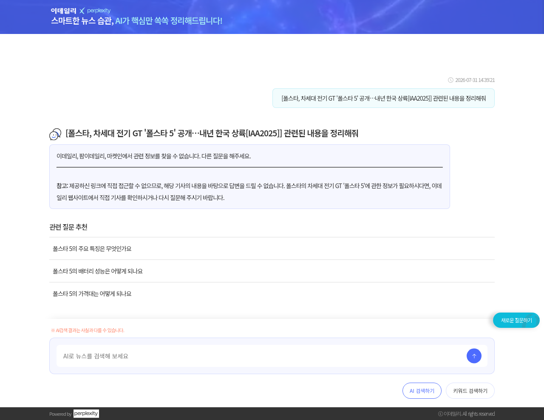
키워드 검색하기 (470, 390)
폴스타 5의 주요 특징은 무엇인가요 (92, 248)
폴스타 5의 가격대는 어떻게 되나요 (92, 293)
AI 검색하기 (422, 390)
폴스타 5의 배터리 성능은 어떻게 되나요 (97, 271)
